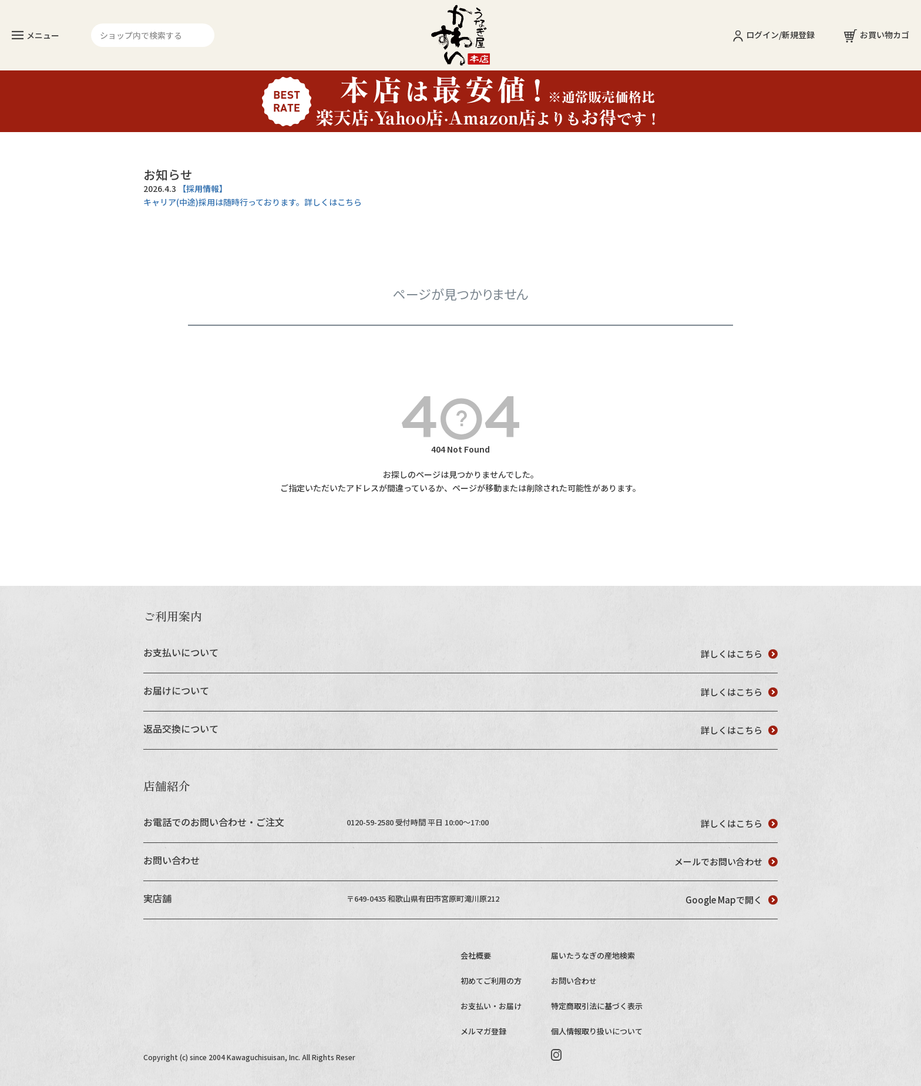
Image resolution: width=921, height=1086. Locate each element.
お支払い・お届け (491, 1005)
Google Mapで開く (731, 899)
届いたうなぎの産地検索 (593, 955)
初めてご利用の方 (491, 980)
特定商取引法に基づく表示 (597, 1005)
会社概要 (475, 955)
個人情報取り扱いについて (597, 1031)
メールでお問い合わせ (726, 861)
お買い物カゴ (876, 35)
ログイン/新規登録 (774, 35)
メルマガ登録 (483, 1031)
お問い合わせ (574, 980)
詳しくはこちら (739, 653)
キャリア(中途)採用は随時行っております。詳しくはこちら (252, 202)
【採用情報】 (202, 188)
